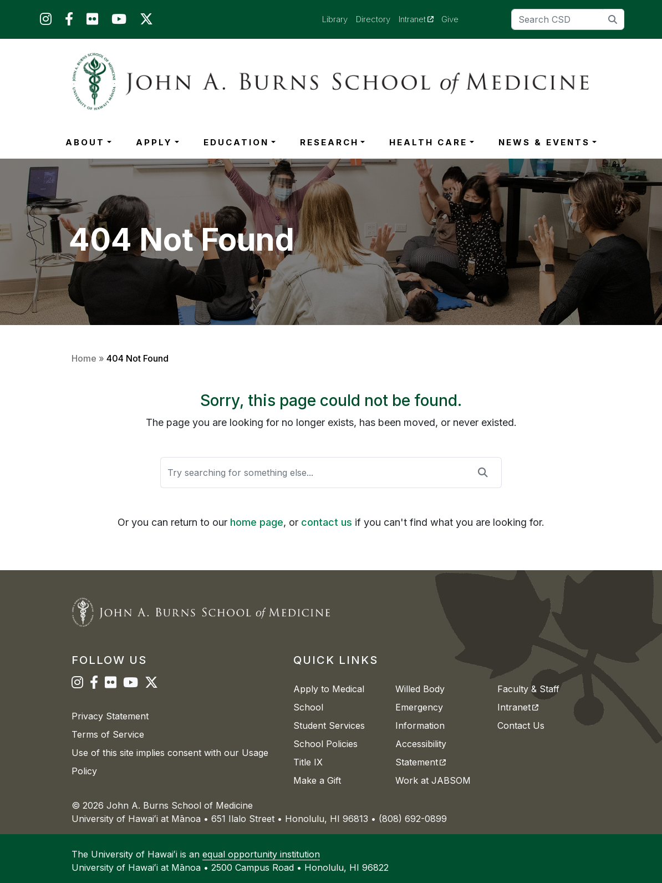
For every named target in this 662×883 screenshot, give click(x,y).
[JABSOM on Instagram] (45, 21)
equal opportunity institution (261, 854)
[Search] (567, 19)
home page (256, 522)
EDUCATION (236, 142)
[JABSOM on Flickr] (92, 21)
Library (335, 19)
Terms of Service (108, 734)
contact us (326, 522)
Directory (373, 19)
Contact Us (520, 725)
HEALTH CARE (428, 142)
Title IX (308, 762)
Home (84, 358)
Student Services (329, 725)
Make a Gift (317, 780)
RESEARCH (329, 142)
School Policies (325, 743)
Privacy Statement (110, 716)
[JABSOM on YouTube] (119, 21)
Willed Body (420, 688)
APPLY (154, 142)
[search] (613, 19)
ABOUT (85, 142)
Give (450, 19)
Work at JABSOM (433, 780)
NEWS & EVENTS (544, 142)
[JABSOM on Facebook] (69, 21)
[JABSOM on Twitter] (146, 21)
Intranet (420, 18)
